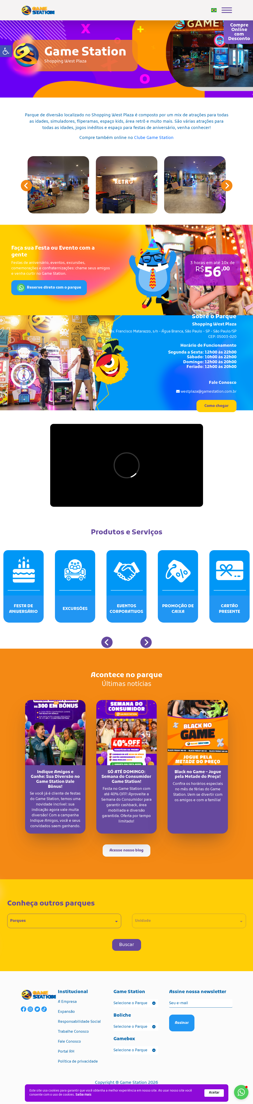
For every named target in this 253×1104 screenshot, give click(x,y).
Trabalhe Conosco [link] (73, 1032)
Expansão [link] (66, 1012)
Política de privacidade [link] (78, 1061)
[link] (6, 51)
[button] (226, 185)
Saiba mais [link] (83, 1095)
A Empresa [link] (67, 1002)
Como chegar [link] (216, 406)
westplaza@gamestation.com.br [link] (208, 392)
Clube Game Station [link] (154, 138)
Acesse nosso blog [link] (126, 850)
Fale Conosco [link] (69, 1041)
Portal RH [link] (66, 1051)
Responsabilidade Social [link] (79, 1022)
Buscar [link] (126, 945)
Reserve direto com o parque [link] (49, 288)
